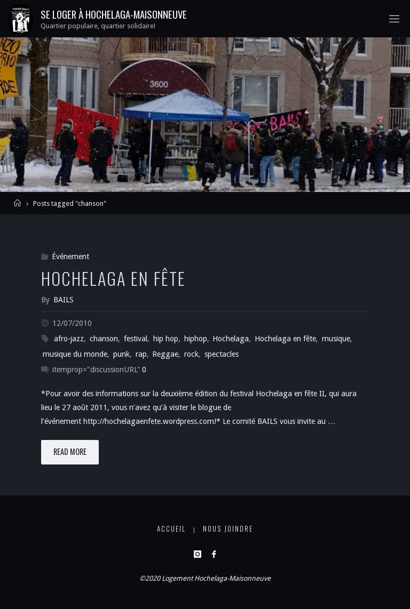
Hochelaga (230, 338)
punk (121, 354)
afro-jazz (69, 338)
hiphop (195, 338)
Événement (70, 256)
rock (191, 354)
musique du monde (75, 354)
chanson (104, 338)
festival (135, 338)
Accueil (171, 529)
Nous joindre (228, 529)
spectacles (221, 354)
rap (141, 354)
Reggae (165, 354)
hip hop (165, 338)
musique (336, 338)
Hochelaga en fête (113, 278)
